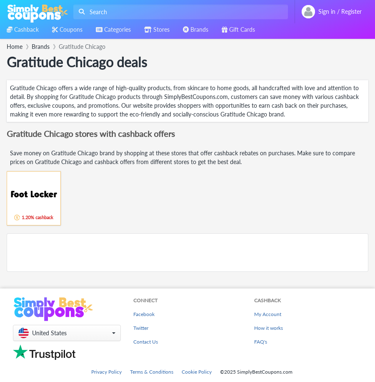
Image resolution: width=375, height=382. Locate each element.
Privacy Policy (106, 372)
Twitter (140, 328)
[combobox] (179, 12)
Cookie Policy (197, 372)
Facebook (144, 314)
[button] (67, 333)
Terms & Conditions (151, 372)
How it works (268, 328)
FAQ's (260, 342)
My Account (267, 314)
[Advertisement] (187, 252)
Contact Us (145, 342)
